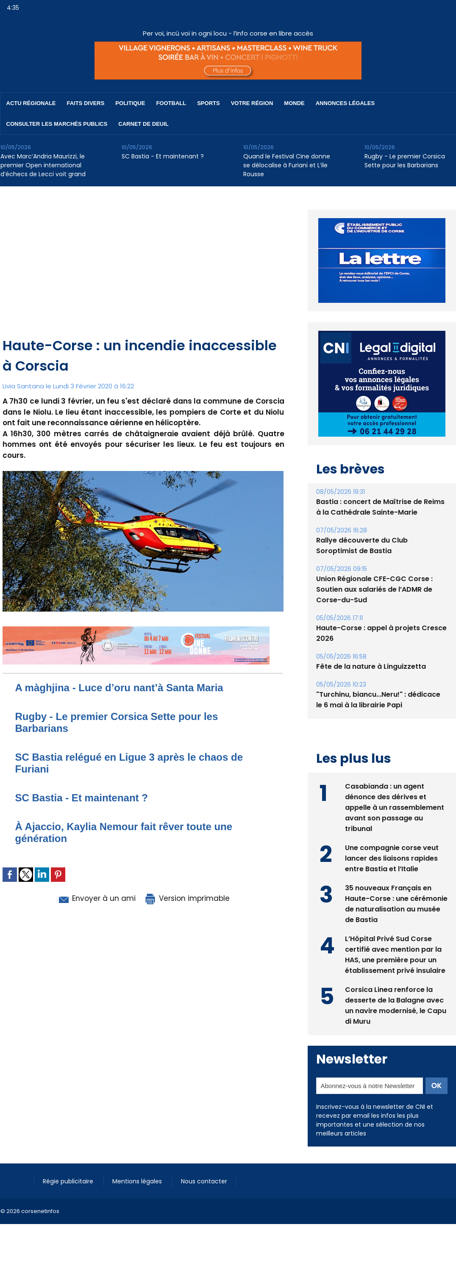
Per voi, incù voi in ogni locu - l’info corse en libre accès (228, 33)
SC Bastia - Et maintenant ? (163, 156)
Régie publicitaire (69, 1181)
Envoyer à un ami (96, 898)
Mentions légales (138, 1181)
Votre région (252, 103)
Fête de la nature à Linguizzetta (371, 666)
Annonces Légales (345, 103)
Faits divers (86, 103)
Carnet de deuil (143, 124)
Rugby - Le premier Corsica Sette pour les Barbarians (404, 160)
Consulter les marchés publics (57, 124)
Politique (130, 103)
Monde (294, 103)
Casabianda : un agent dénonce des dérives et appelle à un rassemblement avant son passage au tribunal (394, 807)
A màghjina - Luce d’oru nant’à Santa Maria (119, 687)
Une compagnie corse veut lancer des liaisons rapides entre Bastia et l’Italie (392, 858)
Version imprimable (187, 898)
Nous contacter (204, 1181)
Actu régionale (31, 103)
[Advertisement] (143, 272)
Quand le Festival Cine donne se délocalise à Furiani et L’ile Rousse (286, 165)
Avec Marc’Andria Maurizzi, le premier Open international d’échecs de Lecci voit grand (43, 165)
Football (171, 103)
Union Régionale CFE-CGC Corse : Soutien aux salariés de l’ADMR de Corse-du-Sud (374, 589)
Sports (208, 103)
